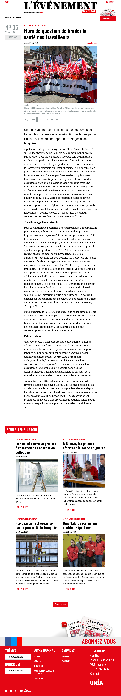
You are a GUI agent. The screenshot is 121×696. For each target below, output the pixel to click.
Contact (94, 673)
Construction (36, 25)
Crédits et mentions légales (18, 690)
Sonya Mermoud (92, 43)
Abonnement (67, 656)
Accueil (37, 656)
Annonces (66, 661)
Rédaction (38, 666)
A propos (38, 661)
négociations (30, 119)
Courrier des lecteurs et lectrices (45, 672)
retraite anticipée (51, 119)
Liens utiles (39, 678)
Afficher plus (60, 604)
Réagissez (13, 37)
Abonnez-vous (107, 18)
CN (40, 119)
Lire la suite (22, 507)
